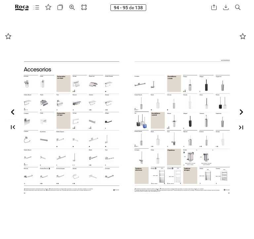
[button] (36, 7)
